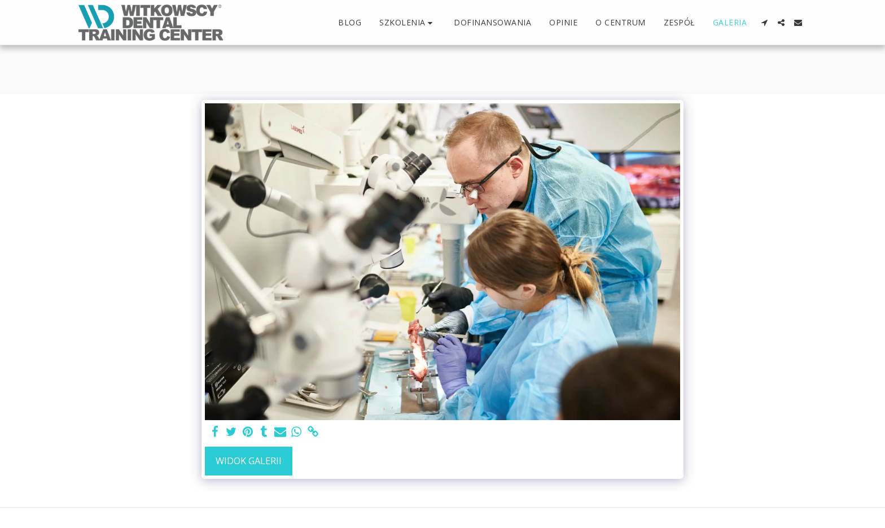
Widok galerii (249, 460)
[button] (407, 23)
